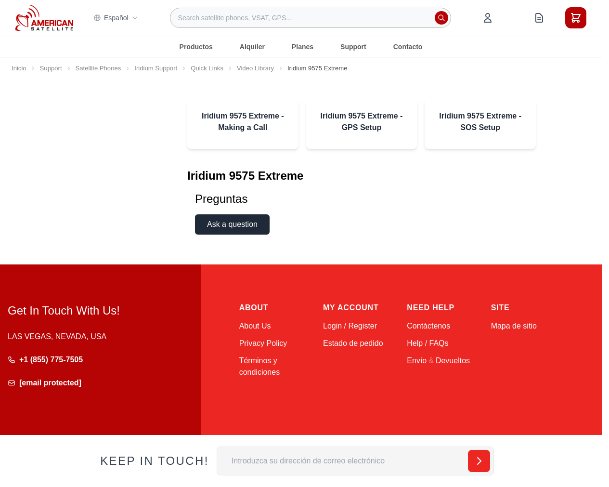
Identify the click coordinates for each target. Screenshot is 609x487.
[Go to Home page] (44, 17)
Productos (196, 47)
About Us (255, 326)
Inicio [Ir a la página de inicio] (19, 68)
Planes (302, 47)
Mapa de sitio (514, 326)
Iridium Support (155, 68)
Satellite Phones (98, 68)
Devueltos (453, 360)
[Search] (441, 18)
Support (353, 47)
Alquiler (252, 47)
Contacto (408, 47)
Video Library (255, 68)
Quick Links (207, 68)
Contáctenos (428, 326)
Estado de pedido (353, 343)
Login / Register (350, 326)
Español (115, 18)
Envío (417, 360)
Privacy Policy (263, 343)
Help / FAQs (427, 343)
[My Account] (487, 17)
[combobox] (310, 18)
